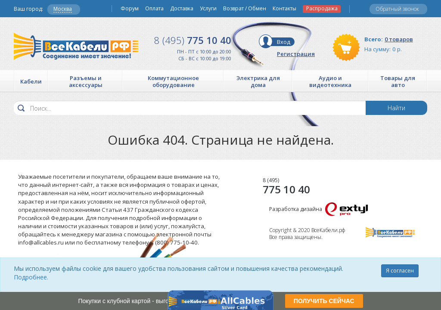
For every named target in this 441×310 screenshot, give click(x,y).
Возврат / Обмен (244, 8)
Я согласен (400, 270)
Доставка (181, 8)
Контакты (284, 8)
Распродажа (322, 8)
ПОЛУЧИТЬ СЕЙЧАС (324, 301)
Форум (130, 8)
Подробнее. (31, 277)
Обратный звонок (397, 8)
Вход (283, 42)
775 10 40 (192, 40)
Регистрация (296, 54)
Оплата (154, 8)
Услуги (208, 8)
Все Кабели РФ (76, 46)
